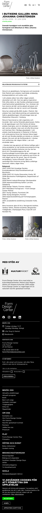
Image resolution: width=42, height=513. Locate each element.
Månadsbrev (6, 371)
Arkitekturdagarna (9, 465)
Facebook (3, 317)
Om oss (6, 413)
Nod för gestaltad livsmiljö (12, 423)
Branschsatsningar (13, 453)
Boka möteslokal (8, 446)
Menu (39, 5)
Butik (4, 397)
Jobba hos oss (7, 427)
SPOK (4, 462)
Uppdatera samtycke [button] (12, 508)
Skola (5, 471)
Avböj (6, 503)
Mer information (17, 494)
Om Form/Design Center (12, 418)
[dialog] (21, 494)
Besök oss (8, 390)
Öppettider (6, 409)
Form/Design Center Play (12, 437)
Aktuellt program (9, 395)
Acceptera (8, 498)
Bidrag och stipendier (10, 458)
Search (30, 5)
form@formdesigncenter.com (13, 352)
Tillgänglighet (7, 404)
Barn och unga (8, 400)
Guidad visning (8, 448)
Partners (5, 425)
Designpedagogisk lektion (12, 474)
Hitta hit (5, 407)
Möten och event (11, 443)
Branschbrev (18, 371)
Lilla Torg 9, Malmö (12, 331)
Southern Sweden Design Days (14, 460)
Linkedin (19, 317)
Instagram (9, 317)
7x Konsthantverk (9, 467)
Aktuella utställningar (10, 393)
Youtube (14, 317)
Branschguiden (8, 456)
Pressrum (5, 429)
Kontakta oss (7, 416)
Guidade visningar (9, 402)
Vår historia (6, 420)
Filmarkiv (6, 439)
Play (4, 434)
